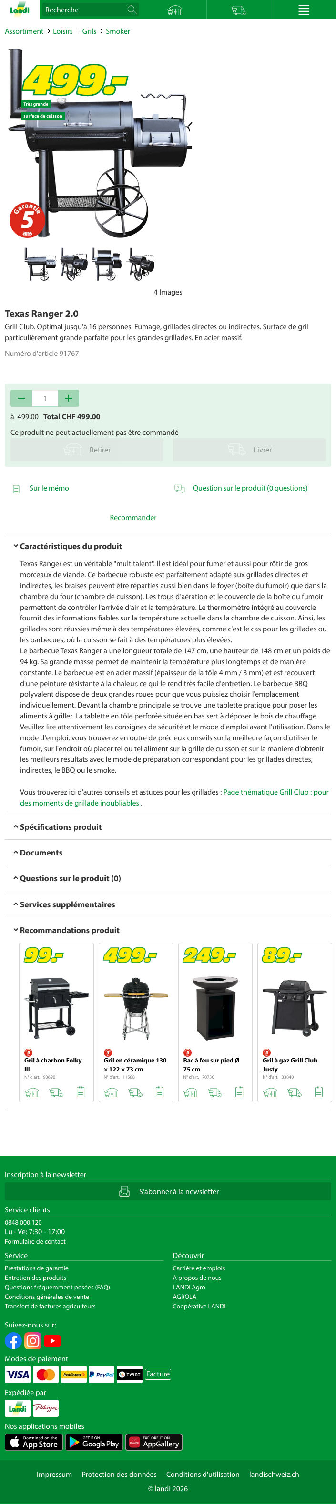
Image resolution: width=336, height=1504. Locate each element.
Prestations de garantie (37, 1268)
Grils (89, 31)
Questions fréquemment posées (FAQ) (57, 1287)
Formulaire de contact (35, 1241)
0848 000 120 (23, 1222)
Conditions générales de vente (47, 1296)
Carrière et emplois (199, 1268)
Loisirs (63, 31)
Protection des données (119, 1474)
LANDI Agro (189, 1287)
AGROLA (185, 1296)
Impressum (54, 1474)
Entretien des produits (35, 1277)
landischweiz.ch (274, 1474)
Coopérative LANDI (199, 1306)
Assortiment (24, 31)
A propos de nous (197, 1277)
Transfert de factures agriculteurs (50, 1306)
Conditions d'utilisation (203, 1474)
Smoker (118, 31)
